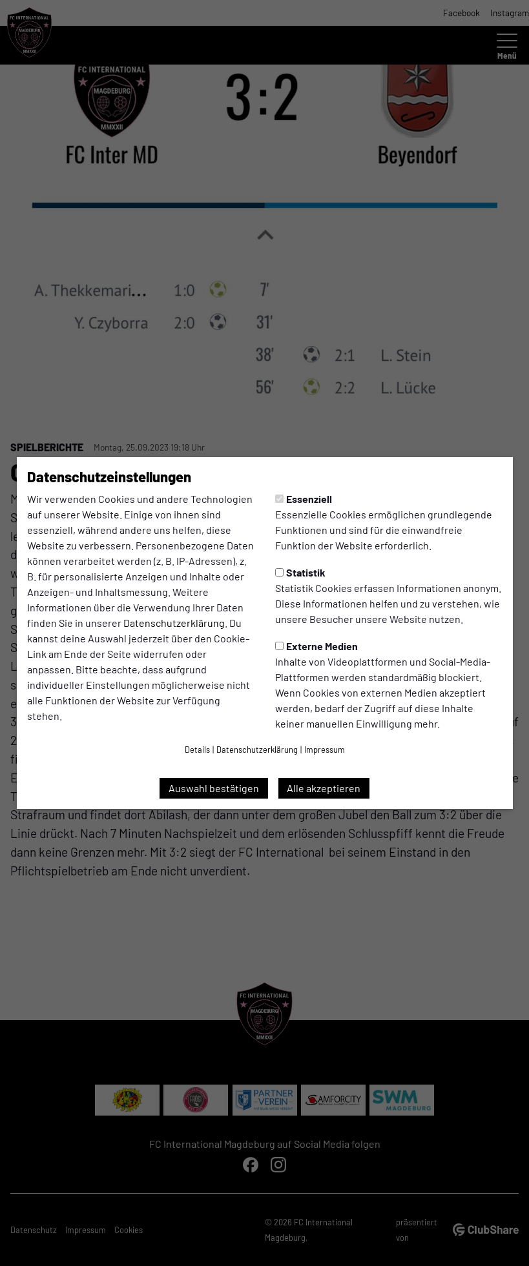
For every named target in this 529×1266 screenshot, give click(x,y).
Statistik (300, 572)
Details (197, 749)
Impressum (324, 749)
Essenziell (303, 499)
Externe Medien (316, 646)
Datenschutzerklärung (174, 623)
